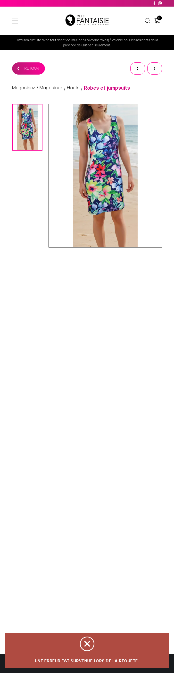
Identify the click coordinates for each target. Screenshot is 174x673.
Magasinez (23, 88)
